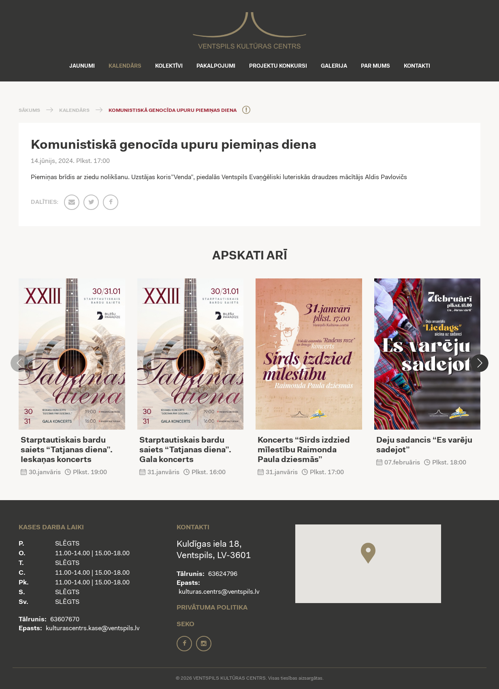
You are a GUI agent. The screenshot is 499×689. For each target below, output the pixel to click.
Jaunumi (82, 66)
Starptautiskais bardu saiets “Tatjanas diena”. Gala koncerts (185, 450)
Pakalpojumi (215, 66)
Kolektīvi (169, 66)
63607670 (64, 619)
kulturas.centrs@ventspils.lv (219, 592)
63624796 (222, 574)
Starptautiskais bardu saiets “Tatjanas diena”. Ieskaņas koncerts (67, 450)
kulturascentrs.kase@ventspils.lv (92, 628)
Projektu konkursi (278, 66)
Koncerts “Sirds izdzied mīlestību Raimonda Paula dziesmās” (304, 450)
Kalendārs (125, 66)
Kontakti (417, 66)
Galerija (334, 66)
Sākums (29, 110)
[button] (479, 363)
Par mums (375, 66)
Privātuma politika (212, 608)
